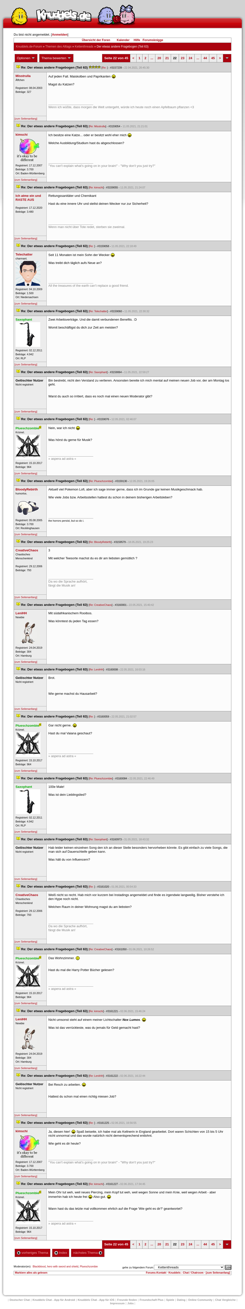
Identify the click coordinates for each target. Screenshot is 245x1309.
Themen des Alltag (58, 46)
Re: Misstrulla (97, 126)
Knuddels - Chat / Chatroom (186, 1272)
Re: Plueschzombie (100, 481)
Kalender (123, 40)
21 (167, 58)
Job (130, 1303)
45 (213, 58)
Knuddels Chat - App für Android (54, 1299)
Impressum (117, 1303)
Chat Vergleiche (225, 1299)
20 (159, 58)
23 (182, 58)
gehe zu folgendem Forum (137, 1267)
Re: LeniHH (96, 669)
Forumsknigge (153, 40)
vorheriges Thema (32, 1253)
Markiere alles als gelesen (31, 1272)
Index (60, 1253)
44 (205, 58)
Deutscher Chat (20, 1299)
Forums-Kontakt (156, 1272)
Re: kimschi (96, 187)
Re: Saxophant (98, 372)
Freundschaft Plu (151, 1299)
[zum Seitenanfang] (25, 118)
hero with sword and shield (62, 1266)
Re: (104, 67)
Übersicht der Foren (96, 40)
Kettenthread (84, 46)
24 (190, 58)
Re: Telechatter (98, 311)
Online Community (200, 1299)
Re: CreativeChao (100, 604)
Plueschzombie (89, 1266)
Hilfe (137, 40)
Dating (181, 1299)
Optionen (26, 58)
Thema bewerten (56, 58)
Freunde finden (127, 1299)
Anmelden (60, 34)
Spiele (170, 1299)
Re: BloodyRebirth (100, 541)
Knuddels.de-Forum (29, 46)
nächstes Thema (87, 1253)
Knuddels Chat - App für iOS (96, 1299)
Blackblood (39, 1266)
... (151, 58)
